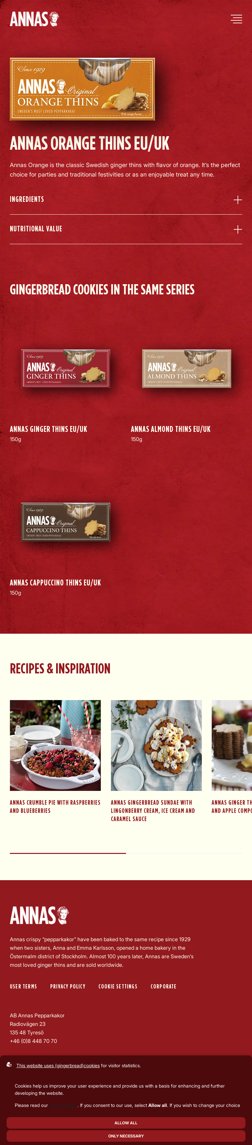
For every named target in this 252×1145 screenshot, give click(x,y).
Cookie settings (117, 987)
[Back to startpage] (34, 19)
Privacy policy (67, 987)
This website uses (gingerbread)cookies (58, 1065)
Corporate (164, 987)
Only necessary (126, 1136)
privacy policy (63, 1105)
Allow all (126, 1122)
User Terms (23, 987)
